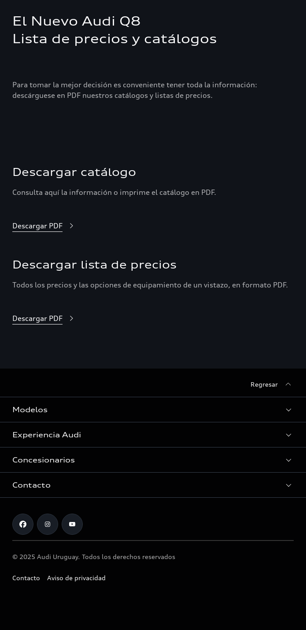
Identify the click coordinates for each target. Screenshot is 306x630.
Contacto (26, 578)
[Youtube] (72, 524)
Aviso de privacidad (76, 578)
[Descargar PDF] (44, 226)
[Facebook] (22, 524)
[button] (153, 409)
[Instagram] (47, 524)
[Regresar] (272, 384)
